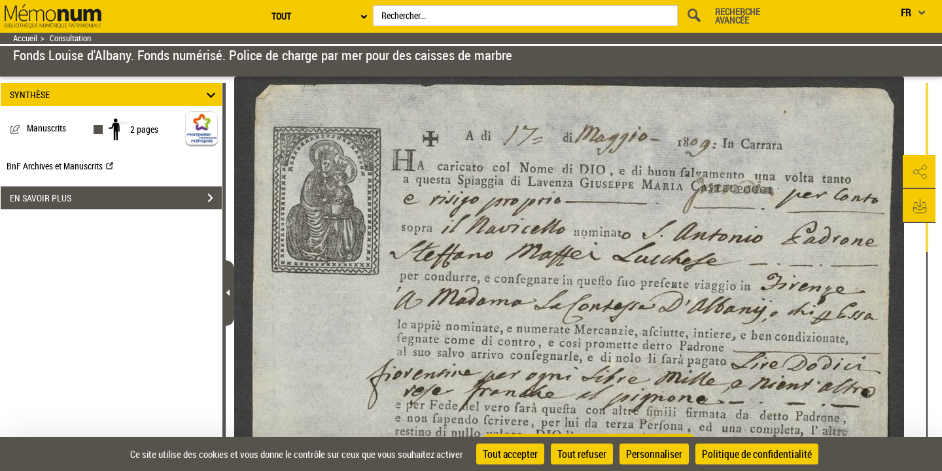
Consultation (70, 38)
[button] (919, 172)
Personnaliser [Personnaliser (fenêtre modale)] (654, 454)
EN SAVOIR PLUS (116, 198)
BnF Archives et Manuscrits (60, 166)
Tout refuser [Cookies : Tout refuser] (581, 454)
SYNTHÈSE (115, 94)
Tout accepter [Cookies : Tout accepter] (510, 454)
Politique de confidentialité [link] (757, 454)
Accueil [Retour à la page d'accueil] (25, 38)
